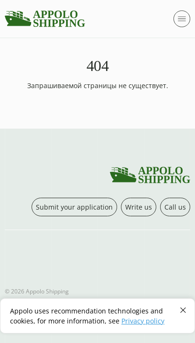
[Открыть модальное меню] (181, 18)
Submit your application (74, 207)
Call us (175, 207)
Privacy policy (142, 320)
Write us (138, 207)
